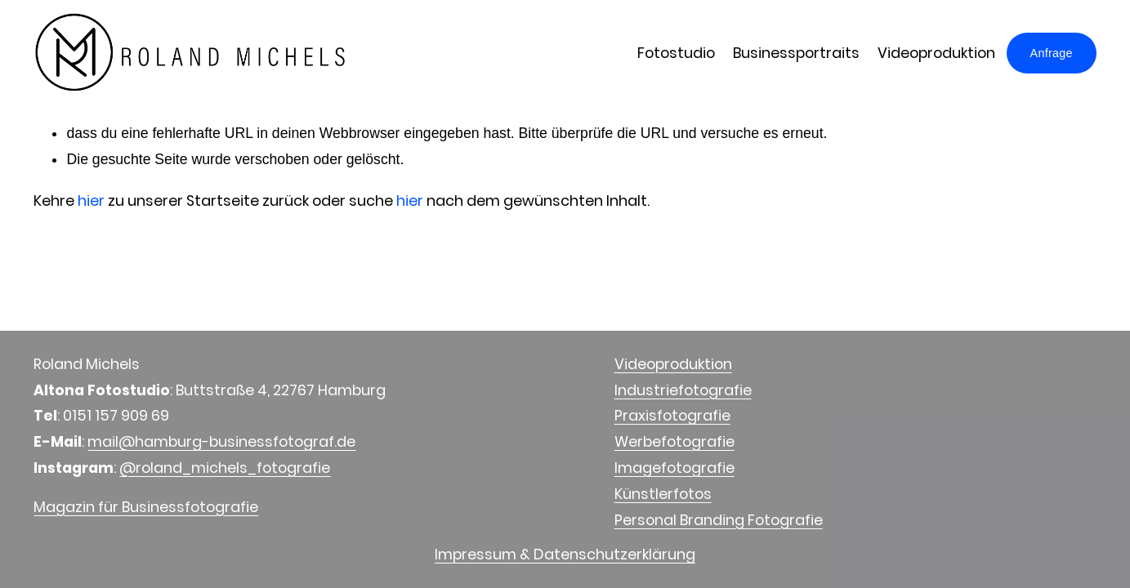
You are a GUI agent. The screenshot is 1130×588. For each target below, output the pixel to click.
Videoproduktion (936, 52)
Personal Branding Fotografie (718, 520)
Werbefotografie (674, 441)
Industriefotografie (683, 390)
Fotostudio (676, 52)
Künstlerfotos (663, 493)
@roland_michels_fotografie (224, 467)
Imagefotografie (674, 467)
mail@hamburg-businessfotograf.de (221, 441)
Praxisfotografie (672, 415)
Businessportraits (796, 52)
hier (91, 200)
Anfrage (1051, 53)
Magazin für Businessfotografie (145, 507)
